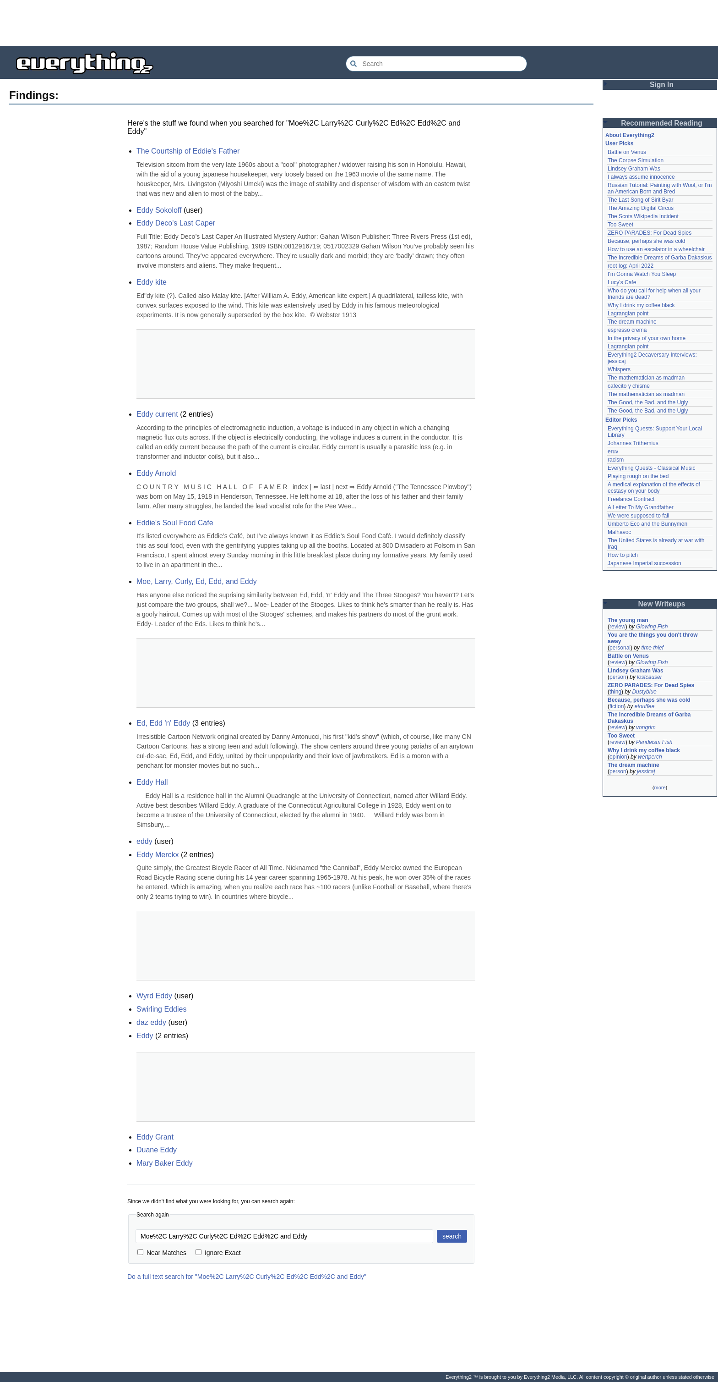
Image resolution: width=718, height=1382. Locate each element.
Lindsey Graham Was (634, 168)
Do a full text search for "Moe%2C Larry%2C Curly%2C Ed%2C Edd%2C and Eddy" (246, 1276)
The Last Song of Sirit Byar (640, 200)
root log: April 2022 (630, 266)
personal (620, 647)
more (659, 787)
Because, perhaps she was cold (646, 241)
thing (615, 691)
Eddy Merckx (157, 855)
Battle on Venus (627, 152)
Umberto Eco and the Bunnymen (647, 524)
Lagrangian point (628, 313)
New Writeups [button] (661, 604)
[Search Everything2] (436, 64)
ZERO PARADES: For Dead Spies (649, 233)
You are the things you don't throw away (653, 638)
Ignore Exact (218, 1252)
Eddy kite (151, 282)
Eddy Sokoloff (158, 210)
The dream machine (632, 322)
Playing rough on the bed (638, 476)
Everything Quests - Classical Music (651, 468)
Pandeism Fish (654, 742)
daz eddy (151, 1022)
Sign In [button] (662, 84)
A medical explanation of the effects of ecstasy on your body (655, 487)
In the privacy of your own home (646, 338)
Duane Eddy (156, 1150)
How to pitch (623, 555)
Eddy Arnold (156, 473)
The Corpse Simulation (636, 160)
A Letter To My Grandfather (641, 507)
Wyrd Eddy (154, 996)
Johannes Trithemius (633, 443)
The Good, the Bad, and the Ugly (648, 402)
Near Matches (161, 1252)
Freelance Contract (631, 499)
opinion (618, 757)
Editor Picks (621, 420)
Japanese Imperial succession (644, 563)
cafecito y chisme (629, 386)
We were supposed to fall (638, 515)
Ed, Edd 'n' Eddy (163, 723)
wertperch (650, 757)
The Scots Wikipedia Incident (643, 216)
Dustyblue (644, 691)
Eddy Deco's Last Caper (175, 223)
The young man (628, 620)
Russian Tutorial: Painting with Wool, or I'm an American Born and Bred (660, 188)
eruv (613, 451)
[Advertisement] (359, 23)
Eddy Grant (155, 1137)
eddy (144, 841)
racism (616, 460)
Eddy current (157, 414)
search (452, 1236)
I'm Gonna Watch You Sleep (642, 274)
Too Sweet (620, 224)
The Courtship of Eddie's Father (187, 151)
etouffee (644, 706)
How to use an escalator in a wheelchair (656, 249)
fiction (616, 706)
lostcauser (649, 677)
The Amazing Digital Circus (641, 208)
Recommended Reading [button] (661, 123)
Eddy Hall (152, 782)
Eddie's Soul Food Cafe (174, 523)
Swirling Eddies (161, 1009)
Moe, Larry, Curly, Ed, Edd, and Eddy (196, 581)
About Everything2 (629, 135)
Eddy (144, 1036)
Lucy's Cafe (622, 282)
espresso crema (627, 330)
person (617, 677)
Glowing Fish (652, 626)
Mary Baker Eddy (164, 1163)
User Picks (619, 143)
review (617, 626)
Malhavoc (619, 532)
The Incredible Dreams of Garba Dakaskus (660, 257)
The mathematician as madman (646, 377)
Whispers (619, 369)
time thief (652, 647)
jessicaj (646, 771)
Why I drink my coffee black (641, 305)
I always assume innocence (641, 177)
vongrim (646, 727)
